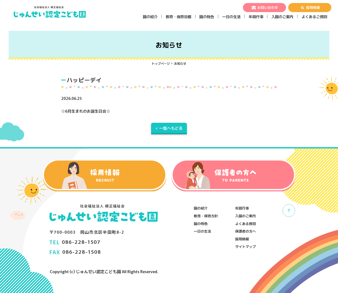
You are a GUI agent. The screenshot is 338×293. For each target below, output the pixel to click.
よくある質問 (245, 223)
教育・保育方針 (206, 215)
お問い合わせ (264, 7)
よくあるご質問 (314, 16)
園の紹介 (150, 16)
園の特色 (206, 16)
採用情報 (310, 7)
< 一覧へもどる (169, 128)
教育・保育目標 (178, 16)
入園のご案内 (282, 16)
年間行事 (256, 16)
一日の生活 (231, 16)
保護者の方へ (245, 231)
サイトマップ (245, 246)
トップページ (161, 63)
